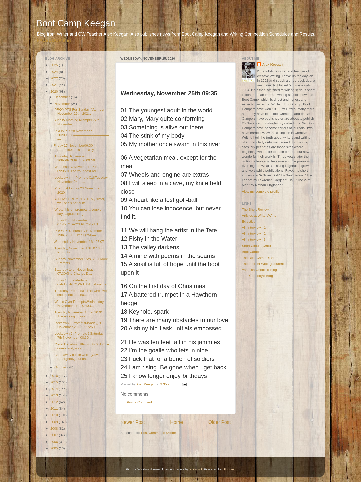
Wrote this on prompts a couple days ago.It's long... (77, 211)
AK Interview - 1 (254, 227)
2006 (54, 442)
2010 (54, 415)
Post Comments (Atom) (158, 433)
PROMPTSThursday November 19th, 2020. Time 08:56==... (78, 233)
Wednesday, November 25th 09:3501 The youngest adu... (77, 169)
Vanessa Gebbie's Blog (259, 270)
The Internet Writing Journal (263, 264)
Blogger (228, 469)
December (62, 97)
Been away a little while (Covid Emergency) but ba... (77, 357)
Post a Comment (139, 402)
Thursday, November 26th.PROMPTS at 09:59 (74, 158)
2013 (54, 395)
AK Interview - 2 (254, 233)
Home (176, 422)
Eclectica (248, 221)
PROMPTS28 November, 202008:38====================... (81, 135)
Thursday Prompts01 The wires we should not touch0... (80, 293)
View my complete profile (261, 191)
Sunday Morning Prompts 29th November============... (77, 122)
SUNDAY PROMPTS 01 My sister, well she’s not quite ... (79, 201)
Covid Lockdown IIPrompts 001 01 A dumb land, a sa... (81, 346)
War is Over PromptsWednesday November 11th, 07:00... (79, 304)
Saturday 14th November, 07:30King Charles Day (73, 271)
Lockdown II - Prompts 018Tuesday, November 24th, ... (81, 180)
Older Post (219, 422)
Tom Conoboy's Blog (257, 276)
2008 (54, 428)
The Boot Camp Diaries (259, 258)
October (60, 367)
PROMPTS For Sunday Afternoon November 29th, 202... (79, 111)
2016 (54, 376)
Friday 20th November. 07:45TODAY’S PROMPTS (76, 222)
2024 (54, 72)
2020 (54, 91)
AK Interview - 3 (254, 240)
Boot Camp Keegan (75, 23)
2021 (54, 85)
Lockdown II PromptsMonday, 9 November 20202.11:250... (77, 325)
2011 (54, 408)
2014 (54, 389)
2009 (54, 422)
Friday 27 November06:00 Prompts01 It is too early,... (76, 147)
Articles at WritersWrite (259, 215)
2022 (54, 78)
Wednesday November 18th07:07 (79, 242)
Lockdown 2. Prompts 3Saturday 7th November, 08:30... (79, 335)
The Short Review (255, 209)
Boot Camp (250, 252)
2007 (54, 435)
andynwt (195, 469)
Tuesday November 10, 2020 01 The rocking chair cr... (78, 314)
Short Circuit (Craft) (256, 246)
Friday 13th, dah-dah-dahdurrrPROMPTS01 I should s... (81, 282)
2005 (54, 448)
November (62, 104)
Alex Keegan (272, 64)
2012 (54, 402)
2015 (54, 382)
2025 (54, 65)
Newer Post (132, 422)
